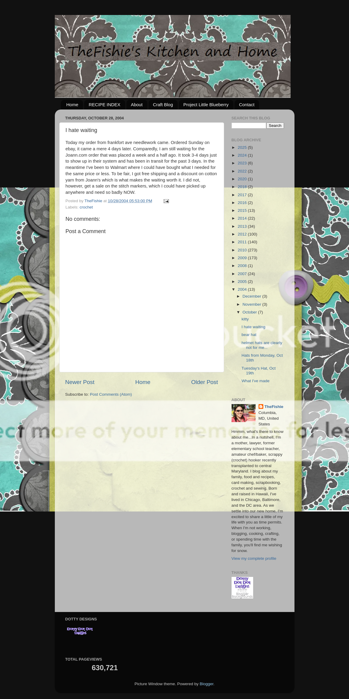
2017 (243, 195)
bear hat (248, 334)
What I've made (255, 381)
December (252, 296)
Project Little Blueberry (206, 104)
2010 (243, 250)
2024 (243, 155)
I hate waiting (253, 327)
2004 (243, 289)
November (252, 304)
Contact (247, 104)
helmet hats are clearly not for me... (261, 345)
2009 (243, 258)
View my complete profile (254, 558)
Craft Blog (163, 104)
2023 (243, 163)
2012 (243, 234)
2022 (243, 171)
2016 (243, 202)
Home (72, 104)
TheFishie (274, 406)
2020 (243, 179)
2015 (243, 210)
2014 (243, 218)
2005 (243, 281)
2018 (243, 186)
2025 (243, 147)
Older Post (204, 382)
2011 (243, 242)
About (137, 104)
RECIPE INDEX (104, 104)
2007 (243, 274)
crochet (86, 207)
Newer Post (80, 382)
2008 (243, 265)
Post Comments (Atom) (111, 394)
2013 (243, 226)
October (250, 312)
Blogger (207, 684)
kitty (245, 319)
